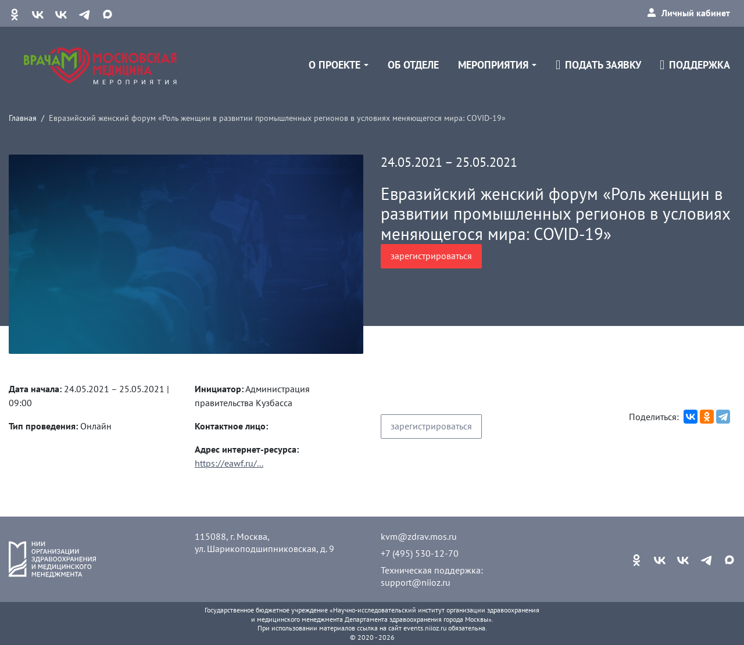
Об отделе (413, 64)
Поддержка (695, 64)
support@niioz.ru (415, 582)
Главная (23, 117)
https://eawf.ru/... (229, 463)
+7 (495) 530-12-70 (420, 553)
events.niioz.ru (424, 628)
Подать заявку (598, 64)
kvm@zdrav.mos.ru (419, 536)
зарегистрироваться (431, 255)
